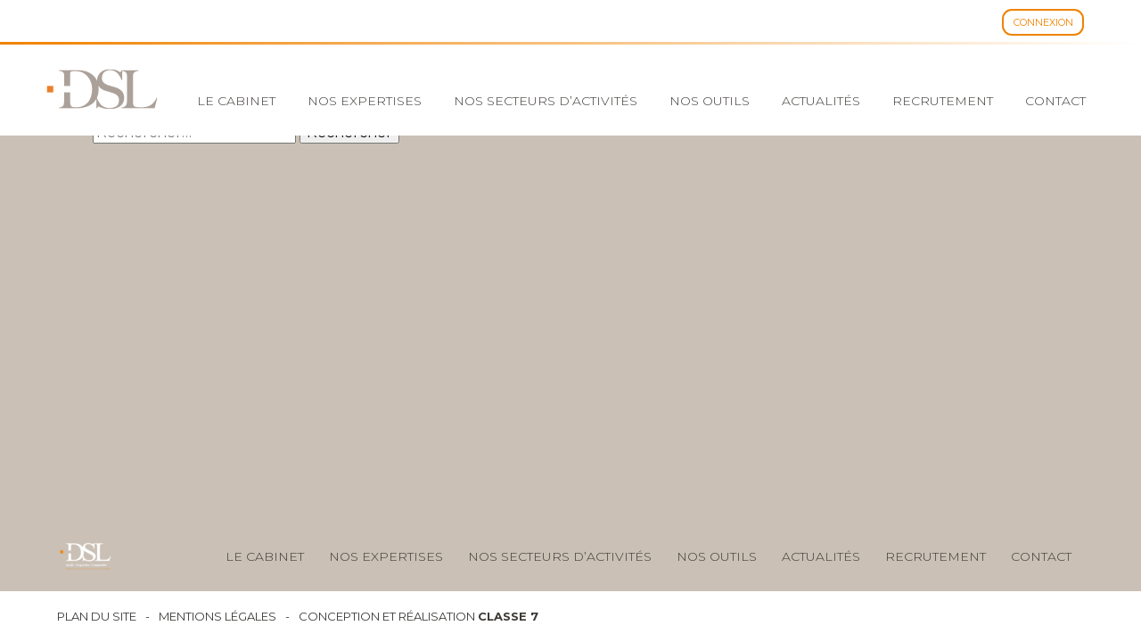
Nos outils (709, 101)
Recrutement (942, 101)
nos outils (717, 556)
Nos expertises (365, 101)
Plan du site (96, 616)
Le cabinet (236, 101)
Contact (1055, 101)
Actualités (821, 101)
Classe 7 (508, 616)
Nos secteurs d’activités (545, 101)
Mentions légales (217, 616)
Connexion (1043, 22)
